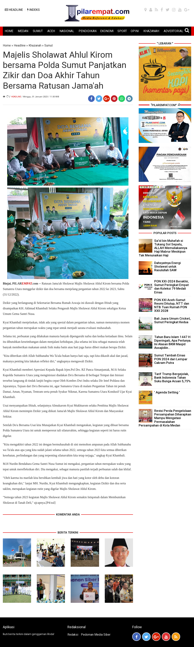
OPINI (135, 31)
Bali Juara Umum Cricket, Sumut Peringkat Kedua (172, 320)
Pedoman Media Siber (95, 634)
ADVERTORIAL (173, 31)
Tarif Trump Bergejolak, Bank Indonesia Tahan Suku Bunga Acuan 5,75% (172, 377)
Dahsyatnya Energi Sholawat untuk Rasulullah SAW (167, 266)
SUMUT (38, 31)
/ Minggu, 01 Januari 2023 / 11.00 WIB (40, 96)
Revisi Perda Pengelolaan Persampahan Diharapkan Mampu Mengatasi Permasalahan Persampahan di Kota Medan (165, 418)
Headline (20, 45)
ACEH (51, 31)
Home (7, 45)
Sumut (48, 45)
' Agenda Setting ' (167, 392)
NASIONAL (66, 31)
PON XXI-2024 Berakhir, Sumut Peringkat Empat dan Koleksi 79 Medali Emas (171, 286)
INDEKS (33, 10)
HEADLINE (14, 10)
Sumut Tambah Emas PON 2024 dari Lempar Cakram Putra (170, 358)
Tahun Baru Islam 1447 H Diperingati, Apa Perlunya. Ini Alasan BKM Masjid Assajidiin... (172, 342)
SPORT (122, 31)
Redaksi (72, 634)
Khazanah (35, 45)
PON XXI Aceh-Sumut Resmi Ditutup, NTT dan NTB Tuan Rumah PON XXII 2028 (171, 305)
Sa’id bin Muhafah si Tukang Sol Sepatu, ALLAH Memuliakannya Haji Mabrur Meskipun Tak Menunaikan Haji (163, 248)
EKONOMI (107, 31)
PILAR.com (25, 283)
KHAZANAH (151, 31)
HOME (9, 31)
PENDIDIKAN (87, 31)
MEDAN (23, 31)
